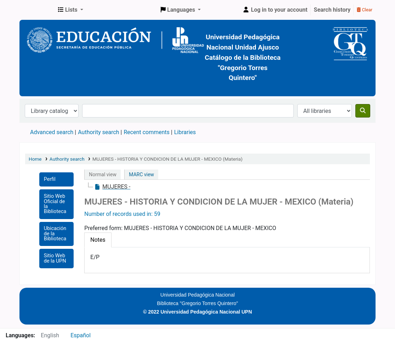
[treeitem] (112, 187)
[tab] (97, 240)
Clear (364, 9)
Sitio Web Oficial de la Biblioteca (55, 203)
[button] (70, 10)
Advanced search (51, 132)
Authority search (98, 132)
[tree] (227, 187)
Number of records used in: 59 (122, 214)
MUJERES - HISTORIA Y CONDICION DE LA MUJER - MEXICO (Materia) (167, 159)
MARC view (141, 174)
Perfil (50, 179)
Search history (332, 9)
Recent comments (147, 132)
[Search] (362, 110)
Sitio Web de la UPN (55, 258)
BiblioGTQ (37, 10)
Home (35, 159)
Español (80, 335)
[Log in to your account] (275, 10)
